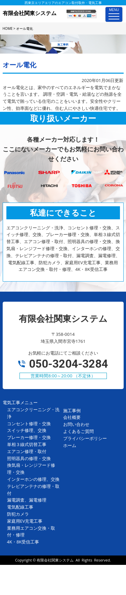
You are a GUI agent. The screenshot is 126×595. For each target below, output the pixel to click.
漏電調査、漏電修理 (26, 500)
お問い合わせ (76, 424)
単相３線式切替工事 (26, 444)
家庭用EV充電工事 (25, 521)
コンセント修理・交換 (29, 424)
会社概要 (72, 417)
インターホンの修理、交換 (33, 479)
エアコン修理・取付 (26, 451)
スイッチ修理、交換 (26, 430)
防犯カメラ (18, 514)
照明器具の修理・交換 (29, 458)
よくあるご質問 (78, 431)
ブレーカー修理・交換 (29, 437)
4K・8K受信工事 (23, 542)
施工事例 (72, 410)
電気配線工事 (20, 507)
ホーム (69, 445)
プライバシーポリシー (85, 438)
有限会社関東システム (55, 560)
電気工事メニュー (20, 402)
